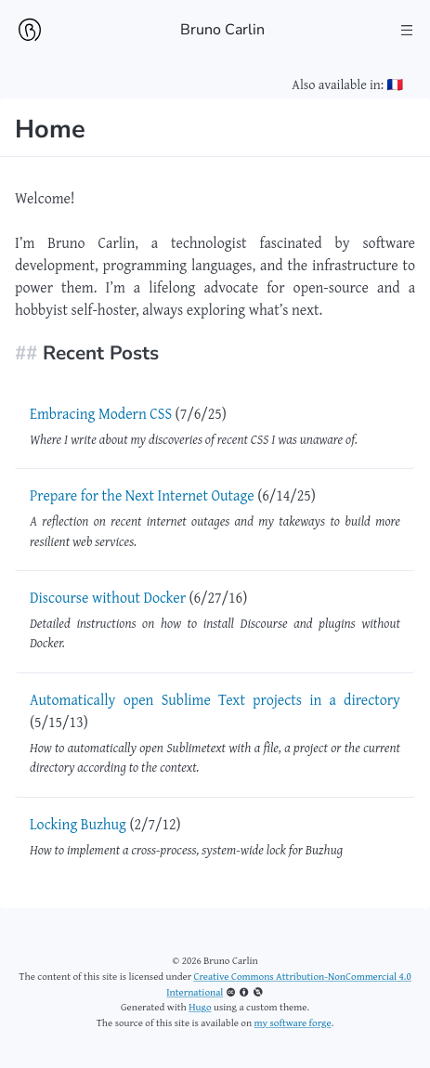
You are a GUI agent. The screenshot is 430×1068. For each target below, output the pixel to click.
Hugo (200, 1006)
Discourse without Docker (108, 597)
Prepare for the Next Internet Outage (142, 495)
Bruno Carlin (222, 30)
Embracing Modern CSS (101, 413)
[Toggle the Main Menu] (407, 30)
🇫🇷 (394, 84)
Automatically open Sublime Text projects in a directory (215, 699)
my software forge (293, 1022)
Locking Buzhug (78, 824)
